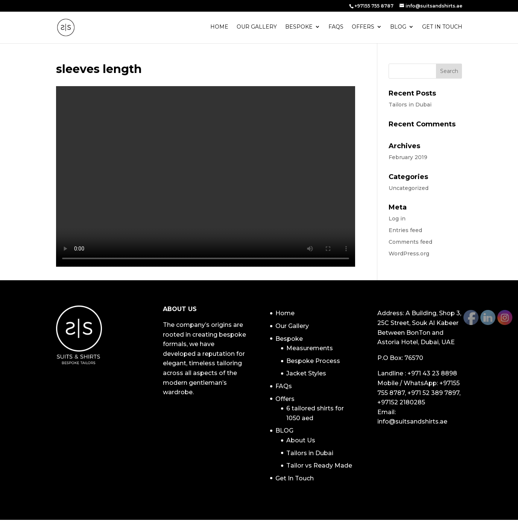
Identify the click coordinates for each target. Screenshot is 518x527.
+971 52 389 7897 (433, 392)
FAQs (335, 28)
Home (219, 28)
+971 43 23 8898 (432, 373)
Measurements (309, 348)
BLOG (398, 28)
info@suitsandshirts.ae (412, 421)
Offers (363, 28)
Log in (397, 218)
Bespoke (299, 28)
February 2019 (408, 157)
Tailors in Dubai (410, 104)
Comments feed (410, 241)
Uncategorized (408, 188)
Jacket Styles (306, 373)
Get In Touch (442, 28)
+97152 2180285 (401, 402)
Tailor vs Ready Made (319, 465)
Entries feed (405, 230)
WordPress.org (409, 253)
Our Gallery (257, 28)
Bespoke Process (313, 360)
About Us (300, 440)
